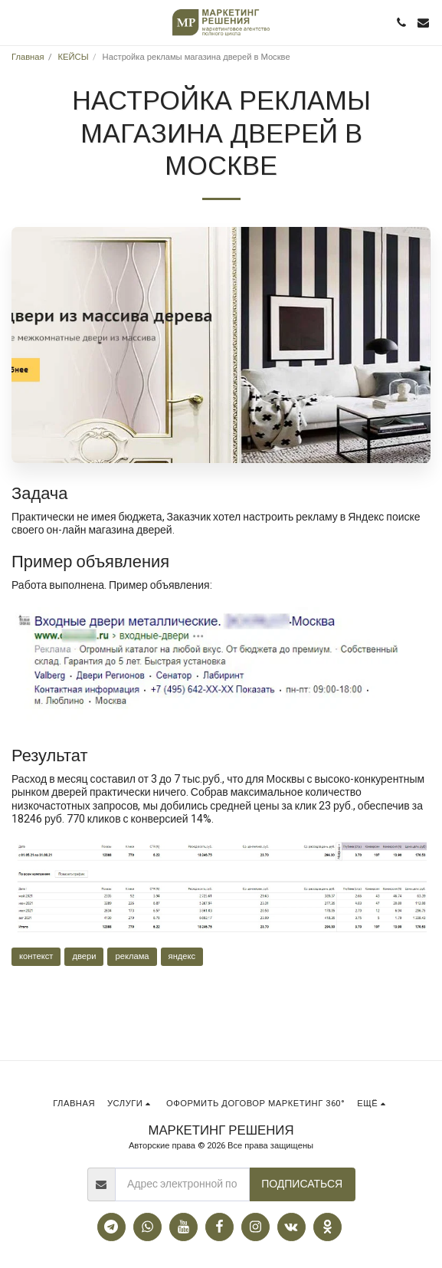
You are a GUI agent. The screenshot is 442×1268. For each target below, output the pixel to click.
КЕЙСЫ (73, 57)
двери (84, 956)
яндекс (182, 956)
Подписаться (301, 1184)
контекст (36, 956)
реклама (132, 956)
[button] (17, 21)
